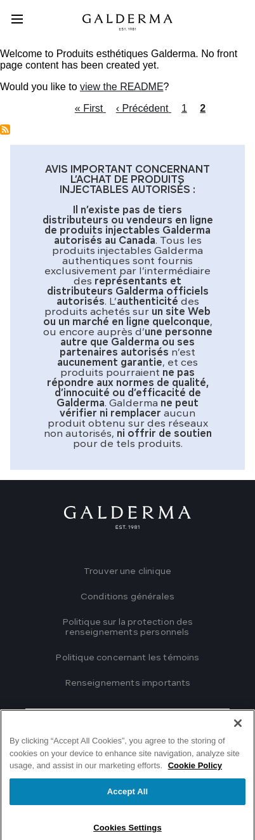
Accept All (127, 801)
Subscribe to (5, 129)
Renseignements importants (128, 683)
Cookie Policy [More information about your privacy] (195, 775)
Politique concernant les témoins (127, 657)
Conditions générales (127, 596)
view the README (122, 86)
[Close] (238, 733)
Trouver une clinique (127, 571)
